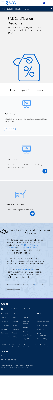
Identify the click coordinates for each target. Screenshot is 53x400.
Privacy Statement (6, 365)
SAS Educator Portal (28, 247)
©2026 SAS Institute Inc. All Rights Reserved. (14, 368)
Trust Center (29, 365)
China (35, 284)
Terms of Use (19, 365)
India (38, 284)
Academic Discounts (25, 269)
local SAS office (38, 287)
